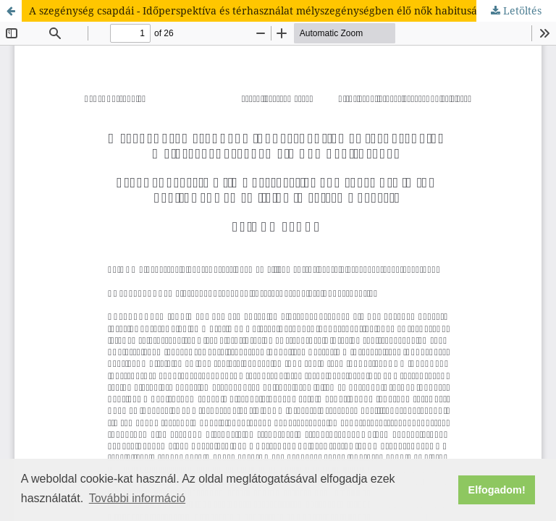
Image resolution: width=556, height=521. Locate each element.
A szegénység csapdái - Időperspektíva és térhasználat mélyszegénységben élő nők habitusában (262, 10)
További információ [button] (137, 498)
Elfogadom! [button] (497, 490)
